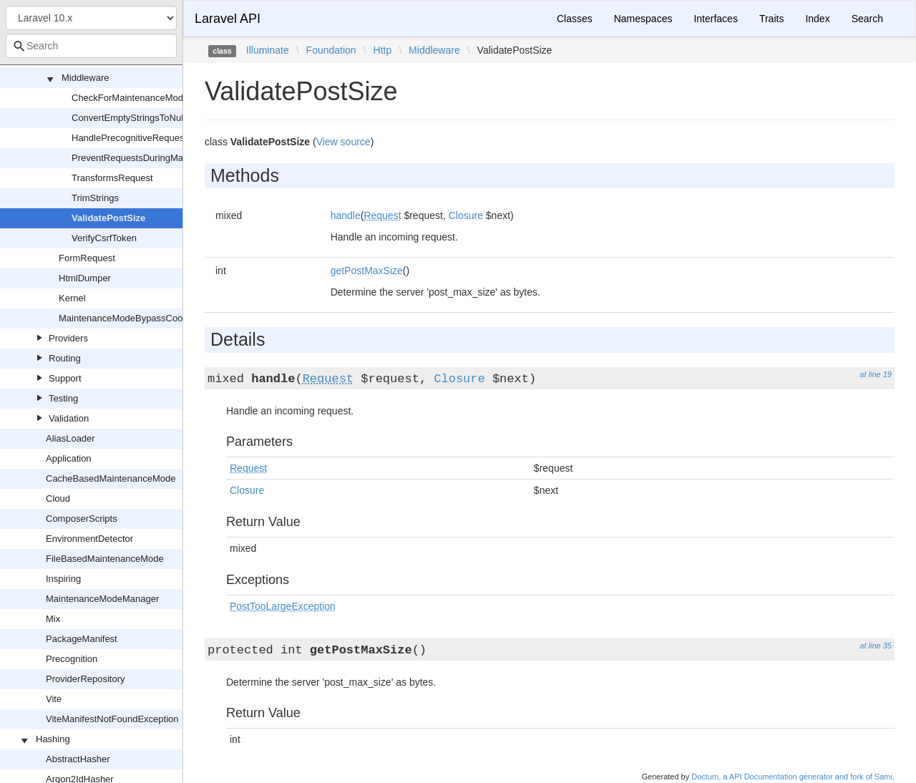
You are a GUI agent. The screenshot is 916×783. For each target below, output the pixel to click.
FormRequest (87, 258)
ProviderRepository (85, 678)
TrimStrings (95, 198)
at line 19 (875, 374)
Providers (68, 338)
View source (343, 141)
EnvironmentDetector (89, 538)
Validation (69, 418)
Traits (771, 18)
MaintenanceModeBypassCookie (127, 318)
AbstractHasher (78, 759)
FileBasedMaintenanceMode (105, 558)
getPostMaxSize (367, 270)
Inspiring (63, 578)
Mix (53, 618)
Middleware (85, 77)
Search (867, 18)
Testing (63, 398)
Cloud (58, 498)
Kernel (72, 298)
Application (69, 458)
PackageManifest (81, 638)
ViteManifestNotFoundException (112, 719)
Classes (575, 18)
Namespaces (643, 18)
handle (346, 215)
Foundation (331, 50)
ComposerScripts (81, 518)
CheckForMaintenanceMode (130, 97)
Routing (65, 358)
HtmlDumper (85, 278)
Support (65, 378)
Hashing (53, 739)
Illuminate (267, 50)
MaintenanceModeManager (102, 598)
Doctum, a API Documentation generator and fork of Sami (791, 776)
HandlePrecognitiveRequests (132, 137)
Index (817, 18)
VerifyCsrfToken (104, 238)
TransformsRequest (112, 177)
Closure (466, 215)
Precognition (71, 658)
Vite (54, 699)
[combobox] (91, 46)
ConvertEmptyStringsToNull (128, 117)
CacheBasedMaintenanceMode (110, 478)
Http (383, 50)
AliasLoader (70, 438)
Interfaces (715, 18)
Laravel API (227, 18)
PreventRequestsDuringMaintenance (147, 157)
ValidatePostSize (108, 218)
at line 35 (875, 645)
